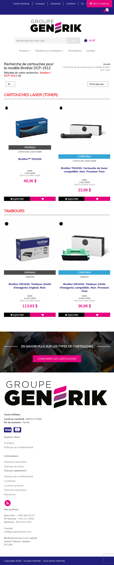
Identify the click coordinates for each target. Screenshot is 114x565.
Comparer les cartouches (57, 358)
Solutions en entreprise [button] (49, 50)
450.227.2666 (26, 518)
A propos (40, 3)
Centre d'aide (21, 3)
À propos (9, 442)
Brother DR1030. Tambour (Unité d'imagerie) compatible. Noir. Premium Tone (84, 287)
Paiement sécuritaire (15, 461)
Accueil (106, 64)
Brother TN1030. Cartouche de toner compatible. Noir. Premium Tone (84, 169)
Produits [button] (24, 50)
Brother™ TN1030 (29, 159)
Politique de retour (14, 466)
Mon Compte (99, 3)
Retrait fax (10, 494)
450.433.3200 (24, 521)
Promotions (74, 50)
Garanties (56, 3)
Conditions (10, 480)
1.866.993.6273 (26, 515)
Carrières (70, 3)
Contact (90, 50)
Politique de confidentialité (18, 447)
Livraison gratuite (13, 485)
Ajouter (17, 199)
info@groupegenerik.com (17, 531)
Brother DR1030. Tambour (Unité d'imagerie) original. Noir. (30, 285)
